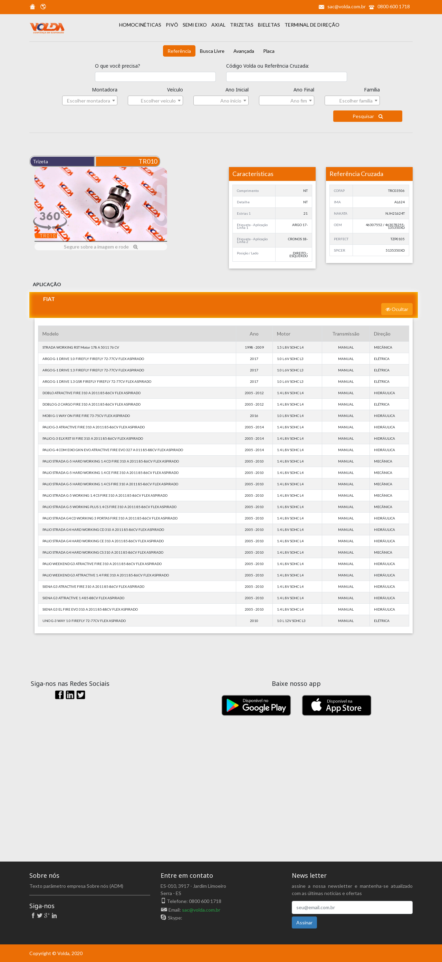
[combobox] (89, 100)
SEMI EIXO (195, 25)
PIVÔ (172, 25)
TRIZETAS (242, 25)
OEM (338, 225)
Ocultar (397, 309)
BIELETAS (269, 25)
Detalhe (243, 202)
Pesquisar (368, 116)
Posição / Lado (247, 253)
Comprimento (248, 190)
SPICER (339, 250)
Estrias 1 (244, 213)
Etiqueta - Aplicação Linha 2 (252, 240)
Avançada (243, 51)
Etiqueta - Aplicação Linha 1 (252, 226)
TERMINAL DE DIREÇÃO (312, 25)
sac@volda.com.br (346, 6)
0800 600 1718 (393, 6)
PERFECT (341, 239)
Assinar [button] (304, 922)
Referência (179, 51)
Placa (269, 51)
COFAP (339, 190)
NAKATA (340, 213)
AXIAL (219, 25)
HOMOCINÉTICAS (140, 25)
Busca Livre (212, 51)
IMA (337, 202)
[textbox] (90, 101)
